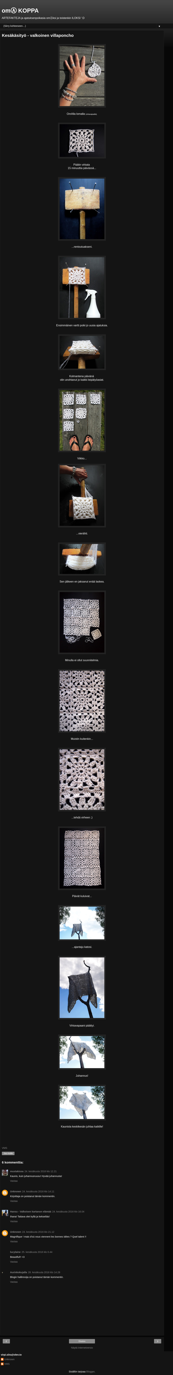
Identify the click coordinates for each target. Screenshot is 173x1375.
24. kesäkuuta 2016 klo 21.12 (38, 1232)
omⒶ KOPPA (20, 10)
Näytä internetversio (82, 1347)
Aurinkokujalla (18, 1272)
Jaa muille (8, 1153)
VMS (7, 1364)
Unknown (15, 1191)
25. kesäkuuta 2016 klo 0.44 (37, 1252)
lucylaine (15, 1252)
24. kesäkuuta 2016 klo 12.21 (40, 1171)
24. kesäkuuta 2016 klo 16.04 (68, 1211)
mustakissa (16, 1171)
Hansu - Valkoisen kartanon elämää (30, 1211)
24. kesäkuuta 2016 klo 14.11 (38, 1191)
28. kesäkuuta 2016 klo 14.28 (44, 1272)
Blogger (90, 1371)
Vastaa (14, 1181)
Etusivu (82, 1341)
